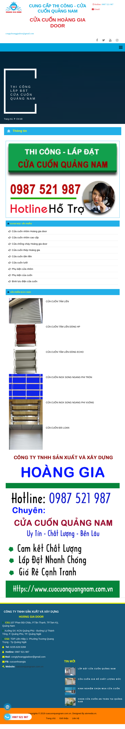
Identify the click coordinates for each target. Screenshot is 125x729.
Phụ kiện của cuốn (20, 275)
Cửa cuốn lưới (18, 262)
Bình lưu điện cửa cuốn (23, 281)
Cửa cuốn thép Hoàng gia (24, 250)
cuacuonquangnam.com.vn (29, 666)
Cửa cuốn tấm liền (20, 256)
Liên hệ (75, 718)
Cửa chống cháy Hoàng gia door (28, 243)
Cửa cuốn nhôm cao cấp (24, 237)
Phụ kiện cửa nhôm (21, 269)
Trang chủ (8, 119)
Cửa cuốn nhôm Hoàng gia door (28, 231)
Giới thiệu (63, 718)
